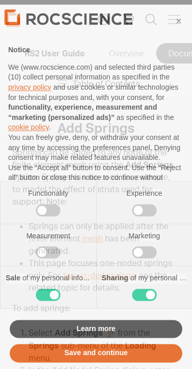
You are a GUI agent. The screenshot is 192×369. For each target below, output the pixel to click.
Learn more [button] (95, 346)
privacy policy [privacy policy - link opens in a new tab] (29, 105)
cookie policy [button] (28, 145)
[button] (178, 39)
